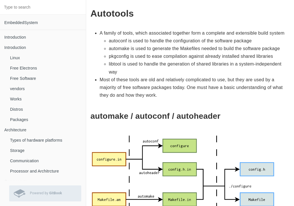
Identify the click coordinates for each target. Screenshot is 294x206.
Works (16, 99)
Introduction (15, 37)
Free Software (23, 78)
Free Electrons (23, 68)
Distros (16, 109)
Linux (15, 58)
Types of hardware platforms (36, 140)
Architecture (15, 130)
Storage (17, 150)
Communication (24, 161)
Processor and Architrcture (34, 171)
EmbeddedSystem (21, 22)
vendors (17, 88)
